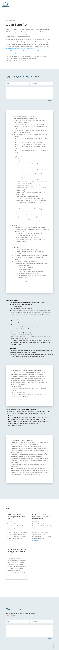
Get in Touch (29, 486)
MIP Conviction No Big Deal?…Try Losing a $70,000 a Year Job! (16, 517)
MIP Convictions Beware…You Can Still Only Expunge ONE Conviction (16, 551)
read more (10, 540)
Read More (29, 585)
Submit (50, 100)
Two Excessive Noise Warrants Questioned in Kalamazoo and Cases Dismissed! (41, 517)
